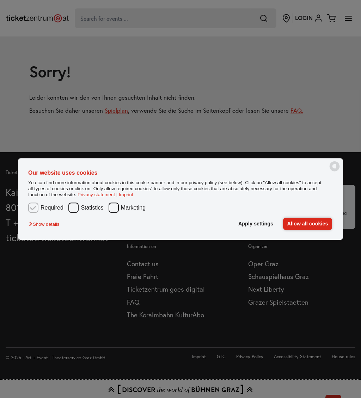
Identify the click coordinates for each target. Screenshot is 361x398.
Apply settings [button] (255, 223)
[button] (45, 224)
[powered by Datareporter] (334, 171)
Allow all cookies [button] (307, 223)
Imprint (126, 195)
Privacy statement (96, 195)
